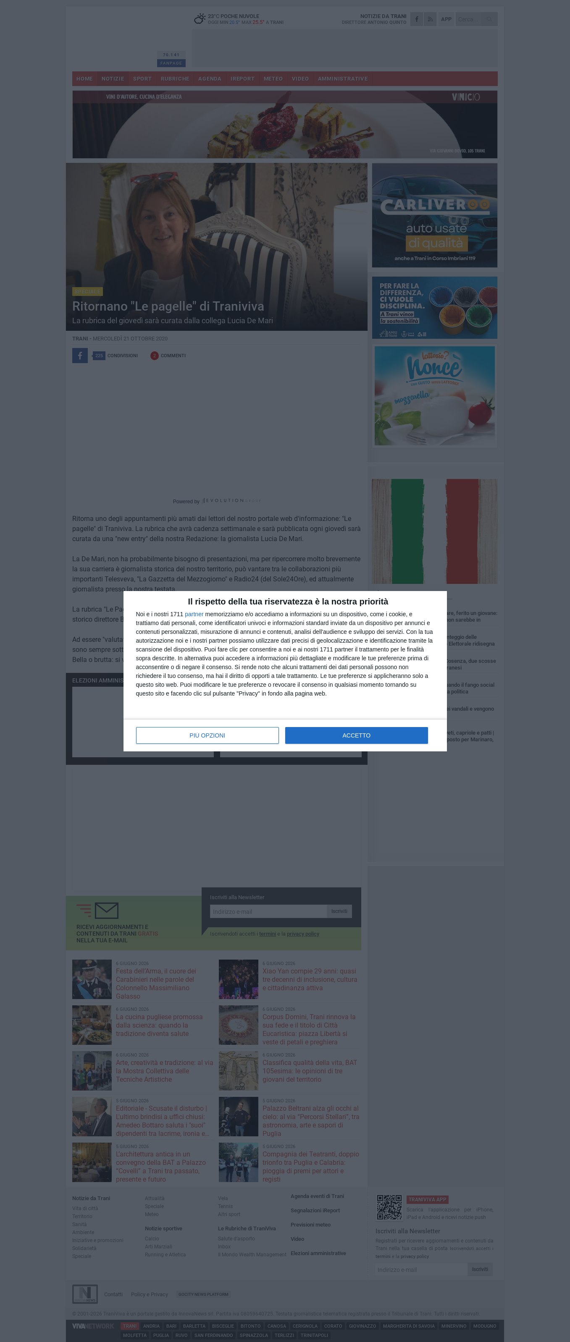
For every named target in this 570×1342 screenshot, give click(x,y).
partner (194, 614)
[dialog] (285, 671)
